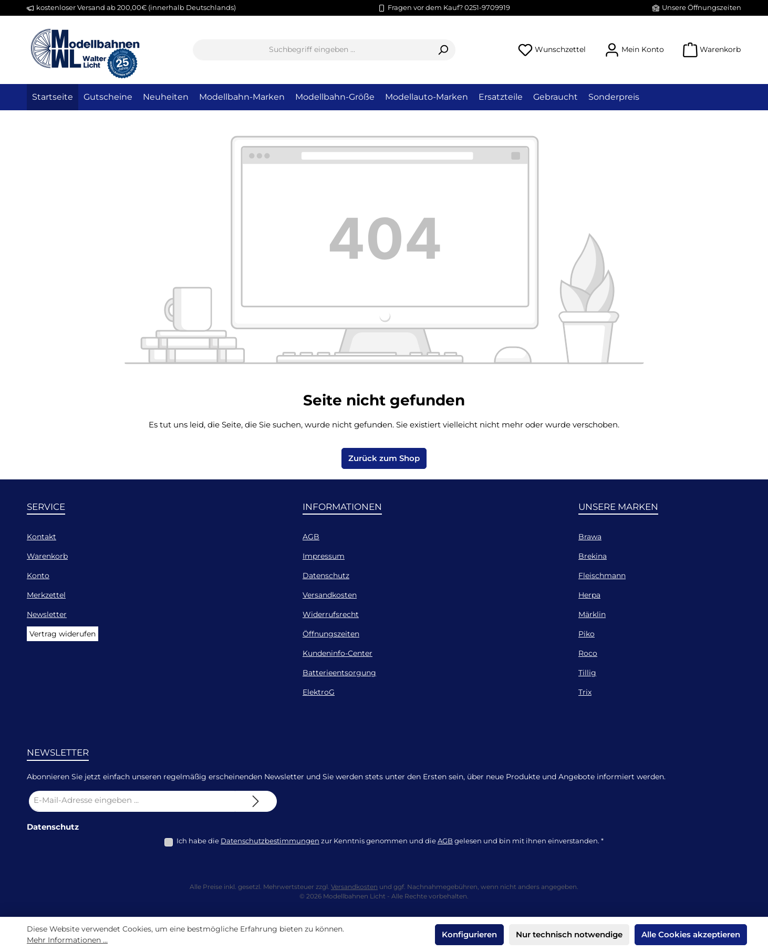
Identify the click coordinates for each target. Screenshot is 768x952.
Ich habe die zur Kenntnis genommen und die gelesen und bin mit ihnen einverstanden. (390, 840)
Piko (586, 634)
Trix (584, 692)
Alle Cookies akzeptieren (690, 934)
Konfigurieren (469, 934)
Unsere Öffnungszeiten (701, 7)
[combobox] (312, 49)
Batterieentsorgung (339, 672)
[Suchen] (443, 49)
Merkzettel (46, 595)
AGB (311, 536)
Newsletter (47, 614)
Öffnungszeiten (331, 634)
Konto (38, 575)
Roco (587, 653)
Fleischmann (602, 575)
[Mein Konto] (634, 49)
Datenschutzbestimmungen (270, 840)
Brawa (589, 536)
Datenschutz (326, 575)
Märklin (592, 614)
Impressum (324, 556)
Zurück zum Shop (384, 458)
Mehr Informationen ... (67, 940)
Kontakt (41, 536)
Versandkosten (330, 595)
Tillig (587, 672)
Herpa (589, 595)
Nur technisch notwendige (569, 934)
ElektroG (319, 692)
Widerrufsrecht (331, 614)
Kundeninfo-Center (337, 653)
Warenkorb (47, 556)
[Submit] (256, 801)
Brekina (592, 556)
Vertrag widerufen (62, 634)
